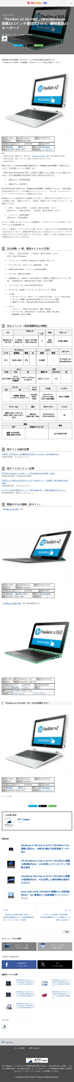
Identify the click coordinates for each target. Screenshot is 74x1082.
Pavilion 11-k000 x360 (12, 603)
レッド (42, 149)
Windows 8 (9, 34)
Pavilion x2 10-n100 (38, 156)
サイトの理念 (19, 1048)
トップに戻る (7, 796)
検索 (67, 932)
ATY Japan (12, 41)
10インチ (16, 34)
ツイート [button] (29, 45)
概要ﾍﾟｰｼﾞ (22, 147)
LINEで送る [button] (40, 45)
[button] (70, 3)
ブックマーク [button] (18, 45)
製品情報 (9, 147)
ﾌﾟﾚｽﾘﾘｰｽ (26, 687)
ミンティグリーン (39, 693)
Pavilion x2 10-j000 (11, 509)
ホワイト (49, 149)
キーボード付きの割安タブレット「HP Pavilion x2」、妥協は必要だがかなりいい (34, 490)
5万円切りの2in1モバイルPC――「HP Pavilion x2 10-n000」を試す (28, 473)
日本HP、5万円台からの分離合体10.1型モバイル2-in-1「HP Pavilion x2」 (31, 454)
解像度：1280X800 (26, 34)
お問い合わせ (34, 1048)
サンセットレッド (18, 693)
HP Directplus (45, 147)
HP (3, 34)
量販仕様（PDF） (22, 594)
